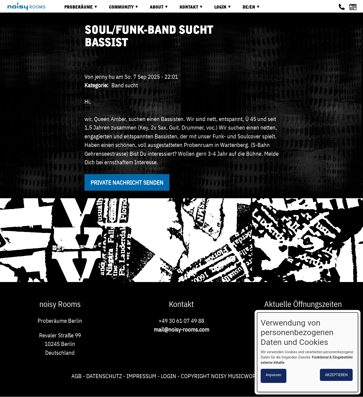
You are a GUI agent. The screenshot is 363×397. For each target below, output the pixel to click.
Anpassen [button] (273, 375)
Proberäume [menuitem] (77, 9)
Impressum (141, 376)
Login (168, 376)
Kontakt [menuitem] (187, 9)
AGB (76, 376)
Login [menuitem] (219, 9)
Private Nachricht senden (126, 182)
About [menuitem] (155, 9)
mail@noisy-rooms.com (181, 329)
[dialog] (307, 352)
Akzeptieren (336, 375)
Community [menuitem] (120, 9)
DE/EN (247, 9)
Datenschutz (104, 376)
